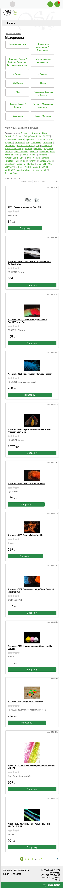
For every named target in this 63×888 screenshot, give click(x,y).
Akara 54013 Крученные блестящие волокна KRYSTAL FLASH (29, 825)
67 (40, 858)
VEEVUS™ (9, 167)
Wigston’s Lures (24, 170)
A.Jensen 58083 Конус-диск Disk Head (25, 701)
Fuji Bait (50, 139)
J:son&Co (34, 151)
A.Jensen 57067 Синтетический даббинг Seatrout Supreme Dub (31, 590)
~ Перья (42, 83)
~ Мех (17, 92)
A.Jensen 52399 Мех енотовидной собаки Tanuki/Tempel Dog (27, 320)
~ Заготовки (17, 116)
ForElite (41, 139)
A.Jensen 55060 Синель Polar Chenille (25, 535)
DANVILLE (9, 136)
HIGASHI (28, 148)
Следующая (56, 859)
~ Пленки (42, 74)
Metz (17, 154)
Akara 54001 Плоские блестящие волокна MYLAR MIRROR (31, 766)
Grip (37, 145)
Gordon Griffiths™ (25, 145)
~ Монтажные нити (17, 44)
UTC (50, 164)
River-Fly (30, 157)
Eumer (19, 136)
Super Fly (21, 164)
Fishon (21, 139)
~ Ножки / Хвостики (42, 116)
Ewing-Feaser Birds (32, 136)
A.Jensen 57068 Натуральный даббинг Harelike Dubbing (30, 647)
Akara (44, 133)
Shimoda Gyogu (45, 161)
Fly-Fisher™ (31, 139)
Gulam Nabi (47, 145)
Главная (7, 870)
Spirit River (10, 164)
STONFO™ (32, 161)
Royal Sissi (9, 161)
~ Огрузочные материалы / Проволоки (42, 47)
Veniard (36, 167)
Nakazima (42, 154)
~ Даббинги (17, 83)
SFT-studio (20, 161)
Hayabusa (48, 148)
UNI (44, 164)
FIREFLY (46, 136)
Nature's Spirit (11, 157)
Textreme (25, 133)
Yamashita (37, 170)
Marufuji (9, 154)
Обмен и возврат (12, 874)
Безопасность (21, 870)
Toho (38, 164)
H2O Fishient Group (14, 148)
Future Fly (19, 142)
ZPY (46, 170)
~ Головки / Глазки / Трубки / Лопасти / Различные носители (17, 62)
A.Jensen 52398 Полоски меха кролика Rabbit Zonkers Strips (29, 262)
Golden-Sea (10, 145)
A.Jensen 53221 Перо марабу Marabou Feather (30, 374)
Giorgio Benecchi (33, 142)
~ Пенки (17, 74)
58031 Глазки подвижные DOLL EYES (25, 207)
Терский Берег (11, 173)
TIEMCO (30, 164)
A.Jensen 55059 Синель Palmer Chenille (26, 483)
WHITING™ (10, 170)
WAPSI (45, 167)
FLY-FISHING (10, 139)
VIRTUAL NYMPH (23, 167)
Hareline (38, 148)
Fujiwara (9, 142)
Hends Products (21, 151)
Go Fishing (47, 142)
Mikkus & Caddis (28, 154)
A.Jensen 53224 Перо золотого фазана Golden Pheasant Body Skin (29, 430)
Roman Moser (42, 157)
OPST (22, 157)
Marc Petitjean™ (47, 151)
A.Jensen (36, 133)
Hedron (8, 151)
